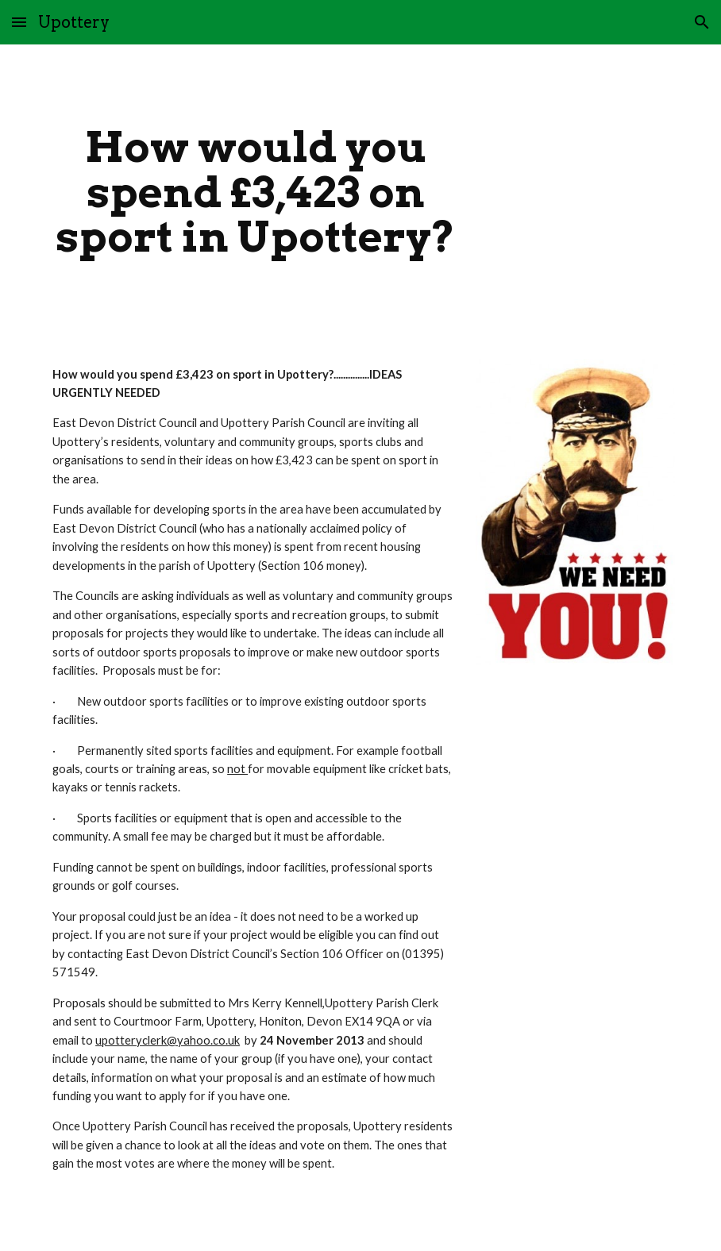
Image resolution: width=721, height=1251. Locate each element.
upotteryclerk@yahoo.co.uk (167, 1040)
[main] (255, 192)
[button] (19, 22)
